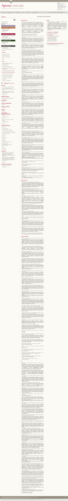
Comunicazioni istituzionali (7, 75)
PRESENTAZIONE (10, 12)
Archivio (4, 43)
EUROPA (3, 136)
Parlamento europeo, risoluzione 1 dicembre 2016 (30, 34)
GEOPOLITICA (4, 137)
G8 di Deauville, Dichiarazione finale (28, 204)
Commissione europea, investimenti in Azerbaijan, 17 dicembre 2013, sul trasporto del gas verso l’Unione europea (33, 415)
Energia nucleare (5, 55)
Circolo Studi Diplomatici (7, 49)
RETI (3, 146)
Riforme (3, 115)
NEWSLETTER (34, 12)
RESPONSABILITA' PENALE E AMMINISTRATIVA (7, 145)
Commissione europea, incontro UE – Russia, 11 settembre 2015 (31, 369)
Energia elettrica (5, 54)
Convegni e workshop (6, 80)
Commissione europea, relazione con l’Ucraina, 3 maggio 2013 (31, 428)
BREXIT (3, 118)
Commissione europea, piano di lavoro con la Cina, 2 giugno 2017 (32, 28)
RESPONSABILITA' (5, 143)
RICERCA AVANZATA (4, 21)
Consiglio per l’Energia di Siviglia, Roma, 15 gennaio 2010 (30, 486)
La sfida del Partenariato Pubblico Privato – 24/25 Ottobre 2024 (8, 89)
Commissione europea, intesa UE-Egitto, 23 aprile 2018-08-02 (32, 246)
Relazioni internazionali (7, 76)
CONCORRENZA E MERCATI (7, 129)
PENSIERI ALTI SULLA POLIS (7, 141)
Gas (3, 58)
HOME (3, 12)
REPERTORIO (4, 94)
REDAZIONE (18, 12)
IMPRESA (3, 140)
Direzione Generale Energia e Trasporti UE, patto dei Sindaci (32, 343)
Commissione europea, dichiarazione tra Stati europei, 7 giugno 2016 (33, 258)
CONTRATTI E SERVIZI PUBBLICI (7, 131)
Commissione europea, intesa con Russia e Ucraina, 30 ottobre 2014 (32, 396)
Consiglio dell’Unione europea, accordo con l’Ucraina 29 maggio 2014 (32, 408)
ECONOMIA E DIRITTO (6, 133)
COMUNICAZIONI (5, 128)
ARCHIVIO (3, 23)
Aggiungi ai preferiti (60, 12)
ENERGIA (3, 135)
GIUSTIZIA (4, 139)
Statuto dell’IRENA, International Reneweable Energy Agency (32, 355)
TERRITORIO (4, 149)
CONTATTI (28, 12)
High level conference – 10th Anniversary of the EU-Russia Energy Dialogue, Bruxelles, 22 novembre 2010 (33, 145)
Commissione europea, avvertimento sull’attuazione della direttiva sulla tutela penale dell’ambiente (57, 22)
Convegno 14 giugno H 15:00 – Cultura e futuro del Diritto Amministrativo (8, 92)
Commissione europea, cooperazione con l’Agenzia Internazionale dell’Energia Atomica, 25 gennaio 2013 (33, 196)
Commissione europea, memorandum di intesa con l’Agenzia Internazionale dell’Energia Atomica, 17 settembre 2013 (33, 189)
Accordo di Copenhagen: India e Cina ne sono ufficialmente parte (32, 339)
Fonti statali (4, 65)
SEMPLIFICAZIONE (5, 121)
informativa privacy (40, 499)
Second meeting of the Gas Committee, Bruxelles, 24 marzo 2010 (31, 483)
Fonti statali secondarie (7, 66)
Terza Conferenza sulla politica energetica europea (30, 358)
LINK (23, 12)
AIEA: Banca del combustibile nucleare (28, 211)
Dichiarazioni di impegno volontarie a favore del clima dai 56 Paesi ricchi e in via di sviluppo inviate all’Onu (33, 349)
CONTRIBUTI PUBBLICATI (6, 165)
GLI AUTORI (4, 167)
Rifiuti (3, 59)
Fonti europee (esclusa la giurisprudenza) (7, 64)
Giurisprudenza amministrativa (8, 70)
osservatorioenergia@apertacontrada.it (53, 44)
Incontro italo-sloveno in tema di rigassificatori (28, 489)
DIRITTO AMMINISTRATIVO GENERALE (8, 132)
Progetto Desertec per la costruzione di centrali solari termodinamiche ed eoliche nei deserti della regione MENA (33, 334)
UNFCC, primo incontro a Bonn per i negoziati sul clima (31, 324)
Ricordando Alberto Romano (8, 87)
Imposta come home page (53, 12)
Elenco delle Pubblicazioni (7, 98)
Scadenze (4, 79)
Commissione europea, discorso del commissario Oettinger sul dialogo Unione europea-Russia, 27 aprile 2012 (33, 449)
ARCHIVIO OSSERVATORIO (6, 38)
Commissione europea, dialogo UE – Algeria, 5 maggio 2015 (30, 382)
